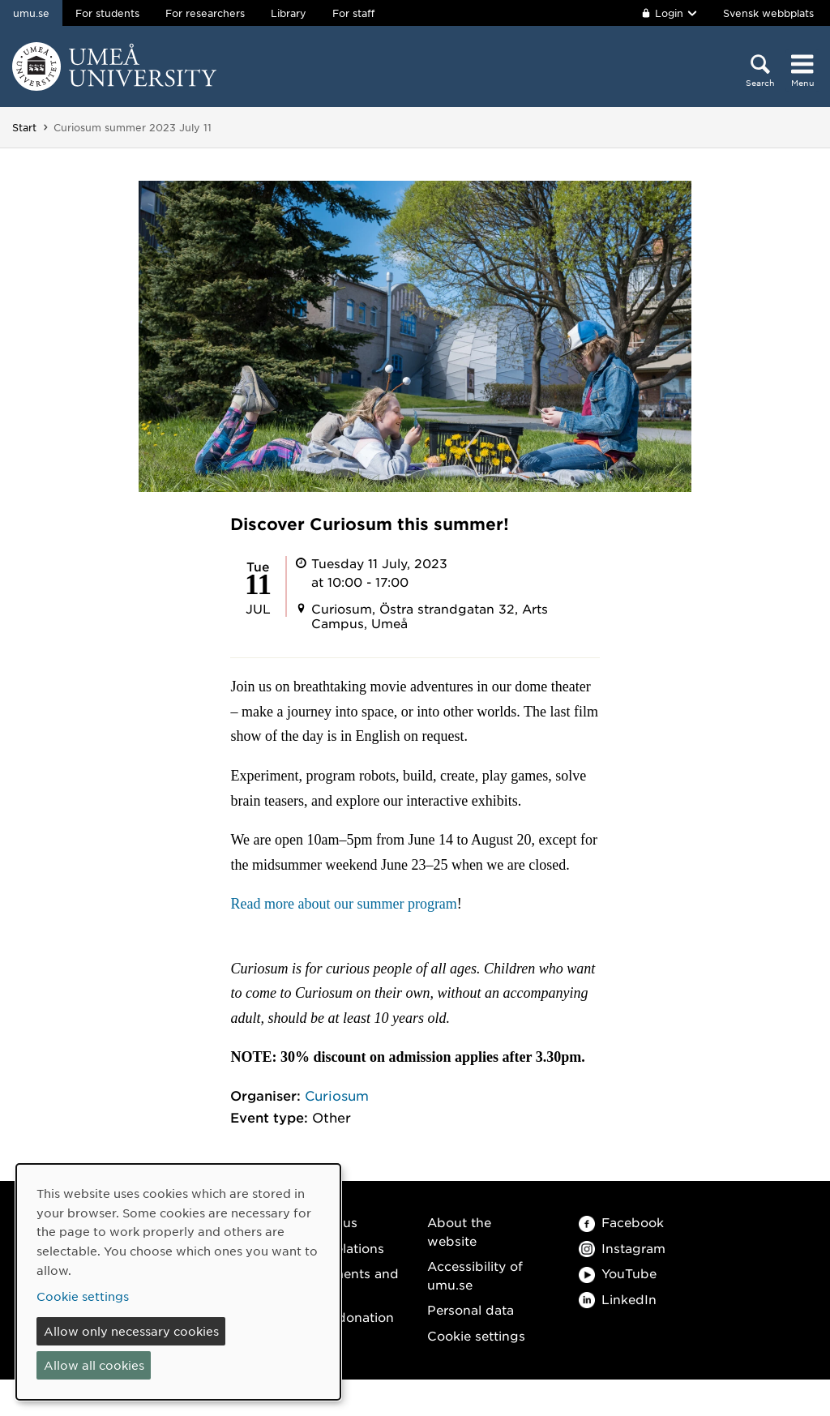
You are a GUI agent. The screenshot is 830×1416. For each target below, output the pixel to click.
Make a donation (341, 1316)
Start (24, 127)
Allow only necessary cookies (131, 1331)
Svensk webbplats (768, 12)
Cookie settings (476, 1335)
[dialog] (178, 1282)
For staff (353, 12)
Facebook (621, 1222)
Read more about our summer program (343, 904)
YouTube (618, 1273)
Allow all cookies (94, 1365)
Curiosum (337, 1095)
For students (107, 12)
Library (288, 12)
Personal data (470, 1309)
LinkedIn (618, 1299)
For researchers (205, 12)
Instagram (622, 1248)
